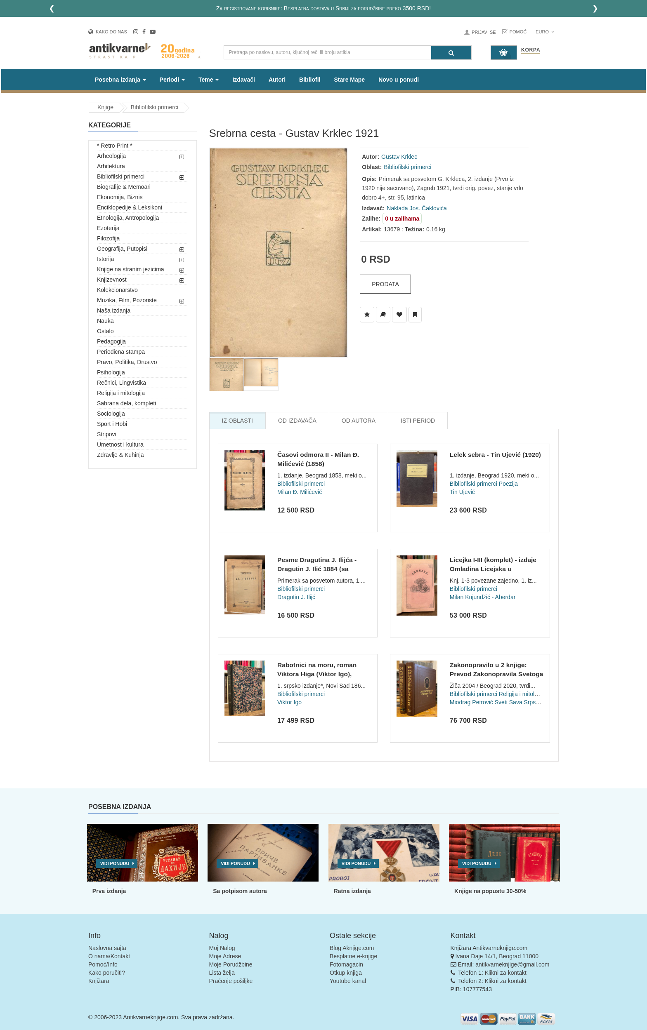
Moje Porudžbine (231, 964)
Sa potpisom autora (240, 891)
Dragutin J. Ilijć (296, 597)
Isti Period (418, 420)
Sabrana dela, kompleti (126, 403)
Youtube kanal (348, 981)
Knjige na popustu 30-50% (490, 891)
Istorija (105, 259)
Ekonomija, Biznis (120, 197)
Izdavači (243, 79)
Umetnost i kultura (120, 444)
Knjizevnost (112, 279)
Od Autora (358, 420)
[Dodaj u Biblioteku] (383, 314)
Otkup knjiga (346, 972)
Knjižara (98, 981)
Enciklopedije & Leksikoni (129, 207)
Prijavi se (484, 32)
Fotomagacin (346, 964)
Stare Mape (349, 79)
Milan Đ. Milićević (299, 492)
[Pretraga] (451, 52)
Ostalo (105, 331)
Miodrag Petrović (471, 702)
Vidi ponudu (115, 863)
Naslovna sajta (107, 948)
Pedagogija (111, 341)
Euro (545, 31)
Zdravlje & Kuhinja (120, 455)
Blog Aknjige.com (352, 948)
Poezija (508, 483)
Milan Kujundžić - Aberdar (483, 597)
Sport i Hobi (112, 424)
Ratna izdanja (352, 891)
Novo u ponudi (398, 79)
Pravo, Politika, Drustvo (127, 362)
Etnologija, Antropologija (128, 217)
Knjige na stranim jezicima (130, 269)
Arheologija (111, 156)
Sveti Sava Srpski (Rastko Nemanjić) (542, 702)
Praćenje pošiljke (231, 981)
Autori (277, 79)
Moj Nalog (222, 948)
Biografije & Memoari (124, 186)
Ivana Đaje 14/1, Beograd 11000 (496, 956)
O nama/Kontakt (109, 956)
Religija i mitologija (121, 393)
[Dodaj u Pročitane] (415, 314)
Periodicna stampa (121, 351)
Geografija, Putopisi (122, 248)
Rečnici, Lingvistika (121, 382)
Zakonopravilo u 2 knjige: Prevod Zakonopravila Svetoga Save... (496, 673)
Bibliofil (309, 79)
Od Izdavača (297, 420)
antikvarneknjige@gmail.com (512, 964)
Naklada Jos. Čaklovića (417, 208)
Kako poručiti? (106, 972)
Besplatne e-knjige (353, 956)
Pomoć (518, 31)
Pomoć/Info (103, 964)
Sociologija (111, 413)
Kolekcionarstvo (117, 290)
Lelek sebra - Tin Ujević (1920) (495, 454)
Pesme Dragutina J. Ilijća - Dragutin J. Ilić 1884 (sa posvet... (317, 568)
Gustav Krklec (399, 156)
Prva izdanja (109, 891)
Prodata (385, 284)
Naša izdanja (113, 310)
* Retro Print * (114, 145)
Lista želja (222, 972)
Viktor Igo (289, 702)
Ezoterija (108, 228)
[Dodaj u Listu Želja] (367, 314)
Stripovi (106, 434)
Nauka (105, 320)
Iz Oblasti (237, 420)
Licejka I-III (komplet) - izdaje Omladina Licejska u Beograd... (493, 568)
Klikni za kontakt (506, 972)
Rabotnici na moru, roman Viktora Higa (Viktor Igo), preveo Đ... (317, 673)
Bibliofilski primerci (154, 107)
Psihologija (111, 372)
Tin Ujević (462, 492)
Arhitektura (111, 166)
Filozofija (108, 238)
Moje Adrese (225, 956)
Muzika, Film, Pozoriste (127, 300)
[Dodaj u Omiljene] (399, 314)
